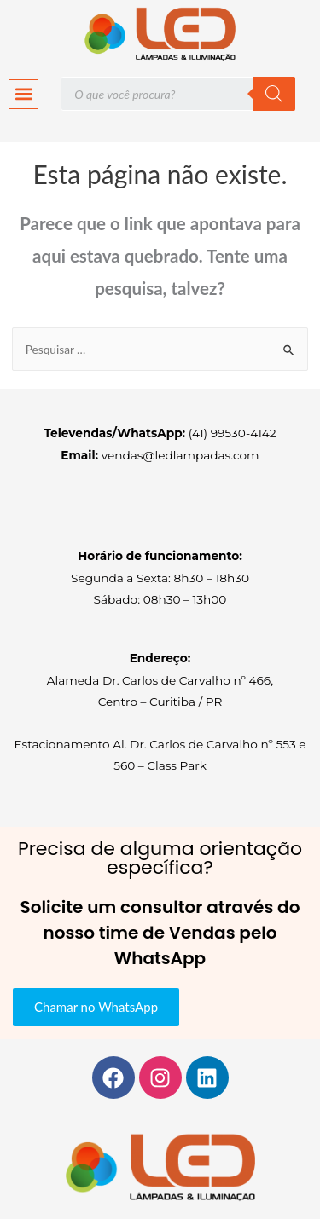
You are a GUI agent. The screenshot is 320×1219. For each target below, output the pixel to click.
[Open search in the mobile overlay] (178, 94)
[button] (23, 94)
